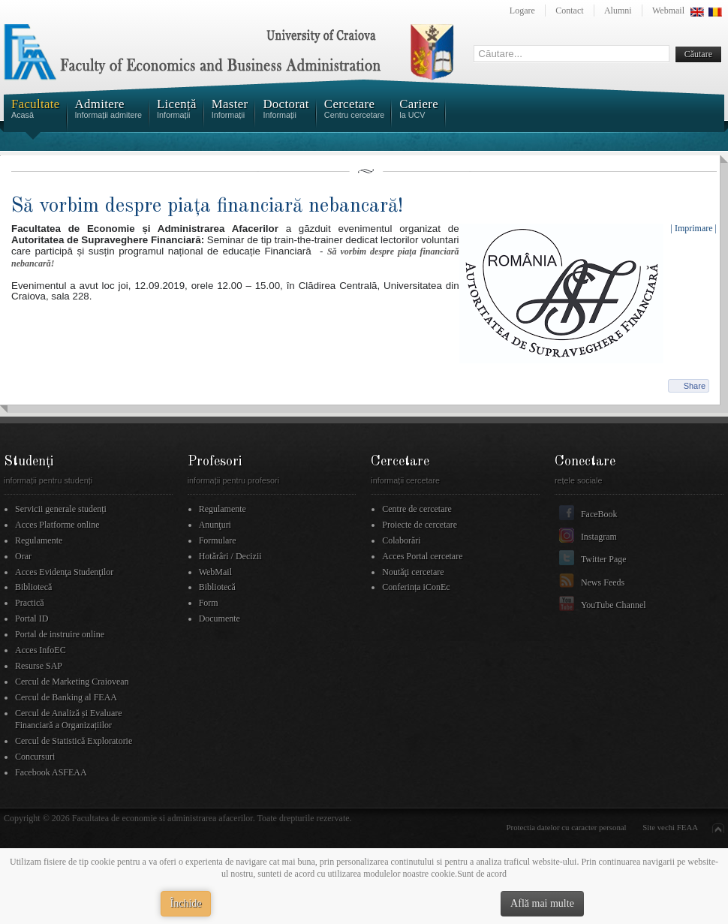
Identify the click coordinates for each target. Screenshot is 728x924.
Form (208, 602)
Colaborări (401, 540)
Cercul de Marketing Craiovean (72, 681)
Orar (23, 556)
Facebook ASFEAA (51, 772)
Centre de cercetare (417, 509)
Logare (522, 10)
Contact (569, 10)
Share (694, 385)
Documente (219, 618)
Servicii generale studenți (61, 509)
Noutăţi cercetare (413, 572)
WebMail (215, 572)
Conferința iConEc (416, 587)
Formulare (217, 540)
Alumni (618, 10)
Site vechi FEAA (670, 827)
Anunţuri (215, 524)
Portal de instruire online (59, 634)
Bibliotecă (33, 587)
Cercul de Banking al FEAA (66, 697)
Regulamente (38, 540)
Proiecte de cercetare (419, 524)
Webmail (668, 10)
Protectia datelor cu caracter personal (567, 827)
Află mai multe (542, 903)
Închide (186, 903)
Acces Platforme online (57, 524)
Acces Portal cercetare (422, 556)
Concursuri (35, 756)
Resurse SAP (38, 666)
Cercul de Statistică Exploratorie (73, 741)
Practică (29, 602)
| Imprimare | (694, 228)
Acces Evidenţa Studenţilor (64, 572)
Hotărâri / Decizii (230, 556)
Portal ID (31, 618)
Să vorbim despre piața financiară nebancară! (207, 206)
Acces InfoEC (40, 650)
